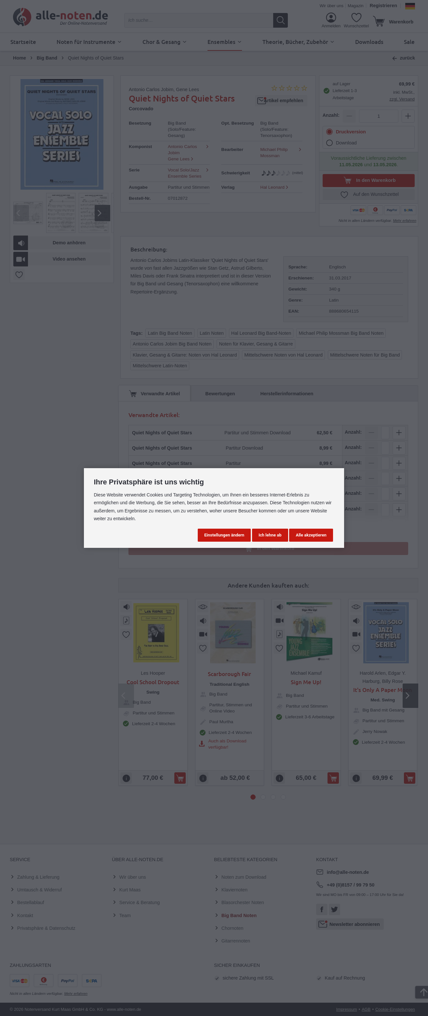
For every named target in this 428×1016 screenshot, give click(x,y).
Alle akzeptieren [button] (311, 535)
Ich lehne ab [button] (270, 535)
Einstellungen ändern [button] (224, 535)
